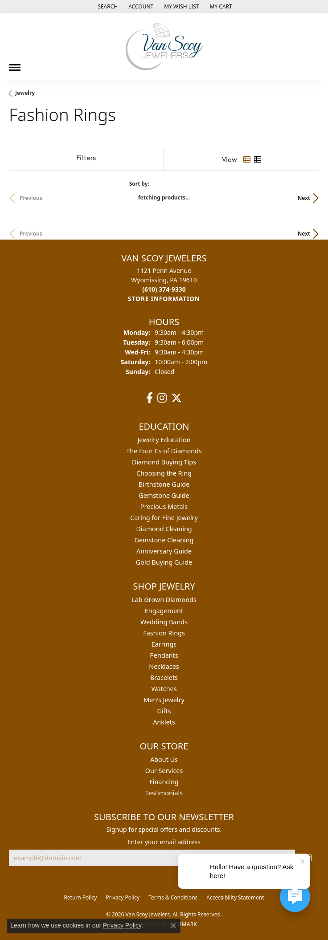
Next (304, 198)
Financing (163, 781)
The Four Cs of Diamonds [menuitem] (164, 451)
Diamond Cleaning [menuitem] (164, 529)
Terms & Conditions (172, 897)
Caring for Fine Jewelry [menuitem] (164, 517)
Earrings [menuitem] (164, 644)
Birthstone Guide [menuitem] (164, 484)
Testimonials (164, 793)
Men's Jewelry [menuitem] (164, 700)
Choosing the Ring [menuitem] (164, 473)
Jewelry (25, 93)
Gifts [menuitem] (164, 711)
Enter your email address (164, 842)
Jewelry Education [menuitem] (163, 439)
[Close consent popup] (173, 925)
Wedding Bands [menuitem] (164, 622)
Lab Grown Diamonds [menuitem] (164, 599)
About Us (164, 759)
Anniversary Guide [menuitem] (164, 551)
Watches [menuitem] (163, 688)
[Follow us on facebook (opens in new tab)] (149, 398)
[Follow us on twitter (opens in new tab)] (176, 398)
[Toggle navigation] (14, 64)
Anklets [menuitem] (164, 722)
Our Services (164, 770)
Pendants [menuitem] (164, 655)
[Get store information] (164, 298)
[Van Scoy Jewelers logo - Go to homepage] (164, 46)
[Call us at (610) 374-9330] (164, 289)
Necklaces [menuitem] (164, 666)
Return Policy (80, 897)
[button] (107, 6)
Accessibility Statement (235, 897)
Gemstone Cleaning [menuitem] (164, 540)
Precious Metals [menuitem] (164, 506)
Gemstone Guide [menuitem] (164, 495)
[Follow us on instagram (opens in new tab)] (162, 398)
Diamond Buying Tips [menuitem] (164, 462)
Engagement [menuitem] (164, 610)
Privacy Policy (122, 897)
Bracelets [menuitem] (164, 677)
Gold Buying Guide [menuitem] (164, 562)
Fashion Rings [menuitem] (164, 633)
